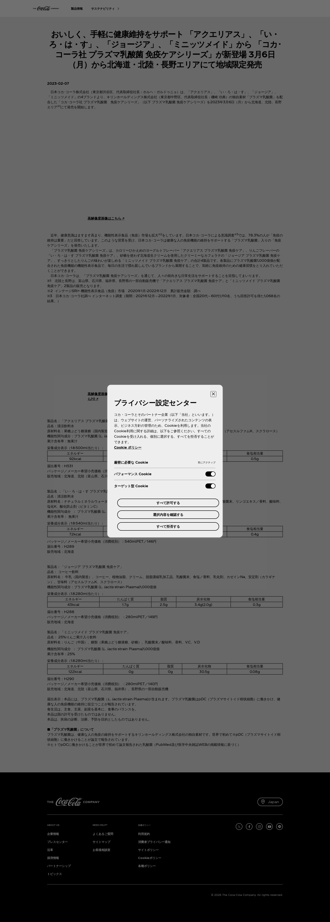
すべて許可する (168, 503)
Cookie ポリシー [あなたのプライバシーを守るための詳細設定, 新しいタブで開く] (127, 447)
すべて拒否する (168, 526)
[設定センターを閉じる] (213, 394)
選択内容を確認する (168, 515)
